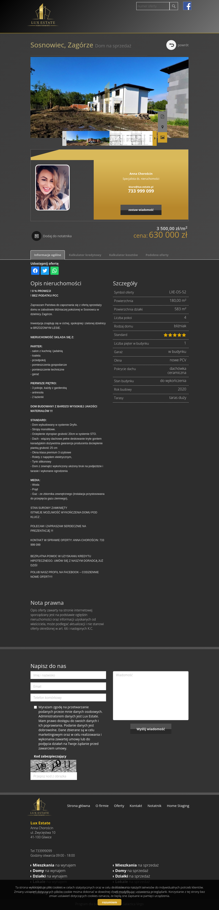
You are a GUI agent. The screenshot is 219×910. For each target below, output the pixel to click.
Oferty (119, 805)
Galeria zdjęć (184, 125)
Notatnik (154, 805)
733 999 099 (141, 191)
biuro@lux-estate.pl (141, 186)
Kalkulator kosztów (123, 255)
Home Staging (178, 805)
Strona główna (78, 805)
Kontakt (136, 805)
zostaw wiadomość (141, 210)
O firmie (102, 805)
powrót (183, 45)
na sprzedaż (137, 865)
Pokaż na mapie (184, 114)
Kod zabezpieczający (50, 756)
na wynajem (54, 865)
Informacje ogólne (47, 255)
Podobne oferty (157, 255)
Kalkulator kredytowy (85, 255)
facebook (187, 6)
